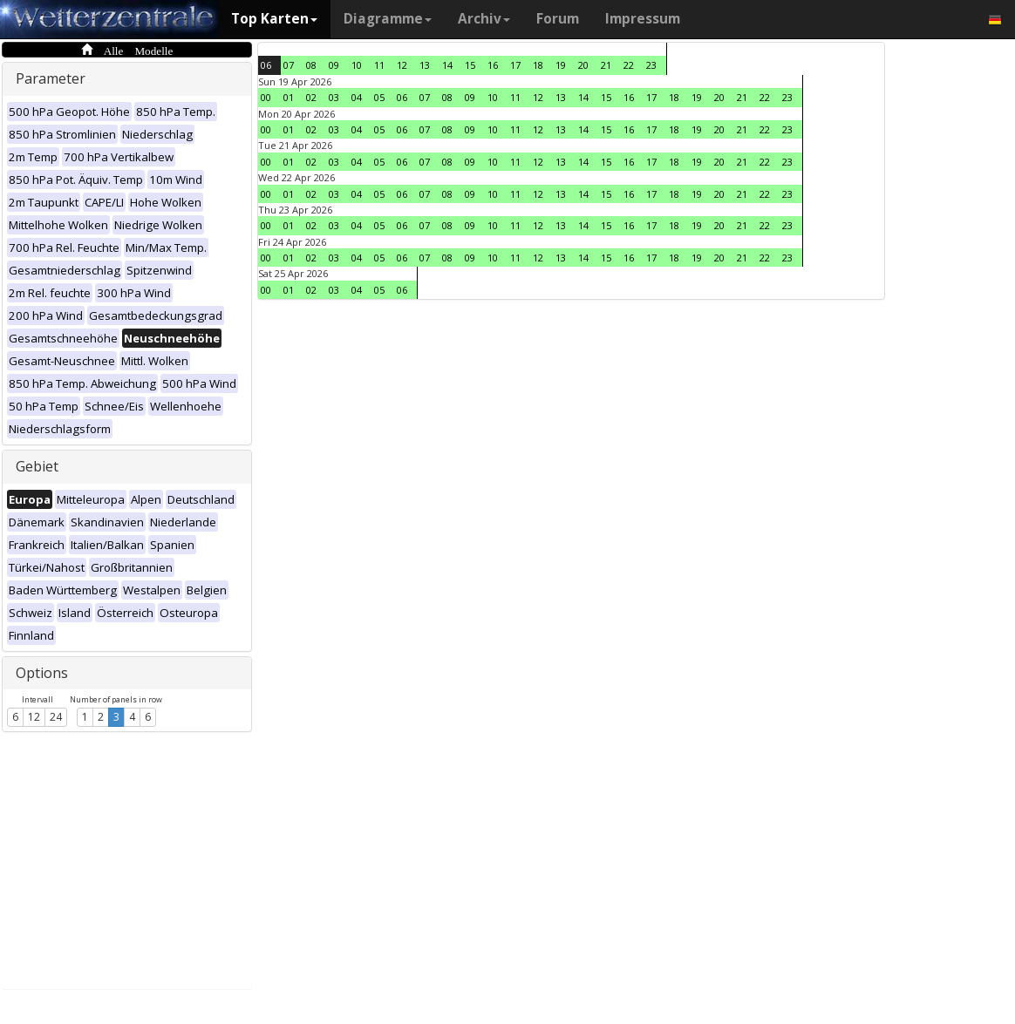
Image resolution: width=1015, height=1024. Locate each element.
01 (288, 97)
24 (56, 716)
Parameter (50, 78)
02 (311, 97)
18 (538, 64)
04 (356, 97)
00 (266, 97)
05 (379, 97)
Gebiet (37, 466)
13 (424, 64)
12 (34, 716)
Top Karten (274, 19)
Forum (557, 19)
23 (651, 64)
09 (334, 64)
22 (628, 64)
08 (311, 64)
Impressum (642, 19)
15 (470, 64)
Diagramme (388, 19)
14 (447, 64)
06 (266, 64)
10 (356, 64)
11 (379, 64)
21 (606, 64)
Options (42, 672)
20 (583, 64)
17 (515, 64)
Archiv (484, 19)
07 (288, 64)
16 (492, 64)
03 (334, 97)
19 (560, 64)
